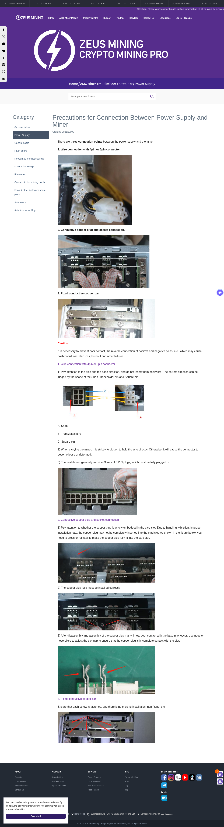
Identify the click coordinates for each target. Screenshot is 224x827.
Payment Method (131, 777)
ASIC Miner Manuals (96, 786)
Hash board (21, 150)
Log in (179, 18)
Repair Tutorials (94, 777)
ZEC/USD (154, 3)
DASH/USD (71, 3)
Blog (126, 790)
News (127, 781)
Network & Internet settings (29, 158)
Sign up (188, 18)
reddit (178, 777)
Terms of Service (21, 786)
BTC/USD (15, 3)
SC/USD (181, 3)
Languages (165, 18)
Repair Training (90, 18)
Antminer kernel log (25, 210)
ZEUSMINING (29, 17)
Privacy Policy (20, 781)
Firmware (20, 174)
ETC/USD (98, 3)
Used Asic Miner (57, 781)
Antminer (125, 84)
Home (73, 84)
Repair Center (93, 790)
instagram (171, 777)
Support (107, 18)
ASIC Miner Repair (68, 18)
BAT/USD (126, 3)
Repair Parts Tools (58, 786)
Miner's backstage (24, 166)
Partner (120, 18)
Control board (22, 143)
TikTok (192, 777)
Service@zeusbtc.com (164, 798)
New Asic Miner (57, 777)
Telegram (164, 785)
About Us (18, 777)
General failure (23, 127)
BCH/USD (209, 3)
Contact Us (149, 18)
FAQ (126, 786)
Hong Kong (79, 813)
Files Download (94, 781)
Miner (51, 18)
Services (134, 18)
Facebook (164, 777)
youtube (185, 777)
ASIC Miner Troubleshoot (98, 84)
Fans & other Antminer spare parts (30, 192)
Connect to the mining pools (30, 182)
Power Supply (145, 84)
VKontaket (199, 777)
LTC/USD (43, 3)
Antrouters (20, 202)
